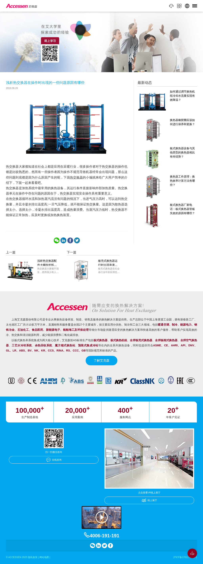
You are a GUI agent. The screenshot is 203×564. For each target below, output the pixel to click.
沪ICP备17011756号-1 (185, 557)
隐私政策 (32, 557)
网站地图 (44, 557)
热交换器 (76, 177)
